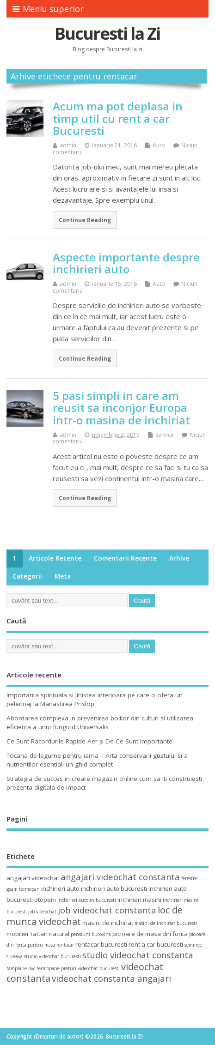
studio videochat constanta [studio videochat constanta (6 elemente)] (137, 954)
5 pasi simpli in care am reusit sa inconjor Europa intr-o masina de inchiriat (121, 408)
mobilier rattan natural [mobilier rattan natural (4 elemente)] (37, 934)
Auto (159, 145)
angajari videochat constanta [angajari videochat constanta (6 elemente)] (120, 876)
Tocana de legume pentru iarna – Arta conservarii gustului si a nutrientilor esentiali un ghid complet (97, 759)
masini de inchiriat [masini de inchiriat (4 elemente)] (107, 922)
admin (68, 145)
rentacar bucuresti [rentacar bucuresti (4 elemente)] (101, 944)
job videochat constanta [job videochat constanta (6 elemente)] (107, 910)
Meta (63, 576)
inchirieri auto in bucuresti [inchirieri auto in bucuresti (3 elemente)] (86, 900)
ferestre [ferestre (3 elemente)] (189, 878)
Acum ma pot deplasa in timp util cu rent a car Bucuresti (118, 118)
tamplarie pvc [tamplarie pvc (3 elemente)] (20, 968)
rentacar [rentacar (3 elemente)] (65, 945)
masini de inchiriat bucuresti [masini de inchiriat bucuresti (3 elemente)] (166, 923)
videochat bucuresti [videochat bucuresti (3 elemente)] (99, 968)
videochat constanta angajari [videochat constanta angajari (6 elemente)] (111, 978)
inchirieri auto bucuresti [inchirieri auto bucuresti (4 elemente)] (114, 888)
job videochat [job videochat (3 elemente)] (42, 911)
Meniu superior (48, 8)
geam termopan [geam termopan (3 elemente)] (23, 889)
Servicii (164, 435)
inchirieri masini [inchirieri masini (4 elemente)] (139, 899)
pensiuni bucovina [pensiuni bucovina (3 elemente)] (91, 934)
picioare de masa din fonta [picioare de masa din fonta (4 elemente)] (150, 934)
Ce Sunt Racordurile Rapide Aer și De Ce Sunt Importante (89, 741)
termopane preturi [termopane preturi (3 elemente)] (56, 968)
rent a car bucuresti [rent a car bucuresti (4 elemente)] (156, 944)
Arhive (179, 558)
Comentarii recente (125, 558)
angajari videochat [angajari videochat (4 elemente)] (32, 878)
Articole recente (55, 558)
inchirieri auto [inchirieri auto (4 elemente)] (60, 888)
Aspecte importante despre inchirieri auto (126, 263)
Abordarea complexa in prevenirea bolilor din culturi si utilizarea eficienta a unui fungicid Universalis (99, 722)
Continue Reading (85, 219)
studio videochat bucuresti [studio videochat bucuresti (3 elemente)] (52, 956)
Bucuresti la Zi (107, 33)
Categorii (27, 576)
